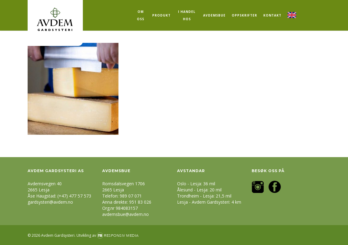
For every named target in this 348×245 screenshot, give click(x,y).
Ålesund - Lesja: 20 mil (199, 190)
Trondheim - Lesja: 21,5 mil (204, 196)
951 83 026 (140, 202)
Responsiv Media (121, 235)
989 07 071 (131, 196)
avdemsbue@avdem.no (125, 214)
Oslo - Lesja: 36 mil (196, 184)
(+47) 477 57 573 (74, 196)
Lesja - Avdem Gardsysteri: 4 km (209, 202)
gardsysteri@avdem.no (50, 202)
